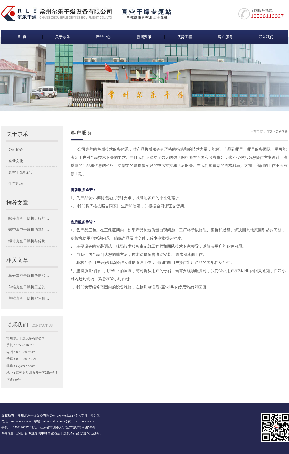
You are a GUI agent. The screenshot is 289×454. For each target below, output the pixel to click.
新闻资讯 (144, 37)
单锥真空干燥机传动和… (28, 276)
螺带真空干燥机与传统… (28, 241)
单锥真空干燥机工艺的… (28, 287)
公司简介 (15, 150)
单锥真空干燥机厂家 (14, 433)
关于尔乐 (62, 37)
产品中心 (103, 37)
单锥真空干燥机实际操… (28, 298)
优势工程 (184, 37)
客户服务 (225, 37)
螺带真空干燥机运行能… (28, 218)
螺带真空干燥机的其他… (28, 230)
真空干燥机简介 (21, 172)
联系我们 (266, 37)
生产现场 (15, 184)
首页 (269, 131)
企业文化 (15, 161)
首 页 (22, 37)
